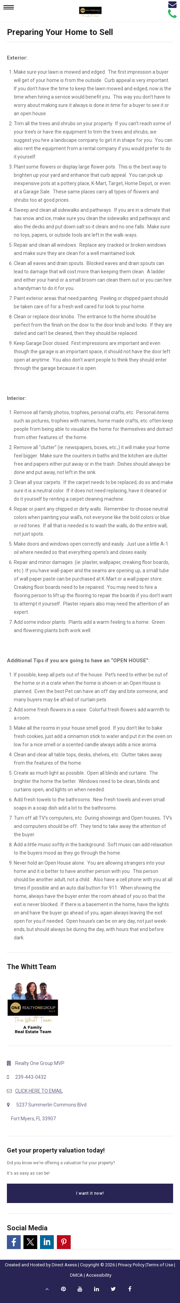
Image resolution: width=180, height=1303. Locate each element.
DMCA (76, 1275)
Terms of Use (160, 1264)
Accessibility (98, 1275)
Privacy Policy (131, 1264)
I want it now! (90, 1193)
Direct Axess (64, 1264)
